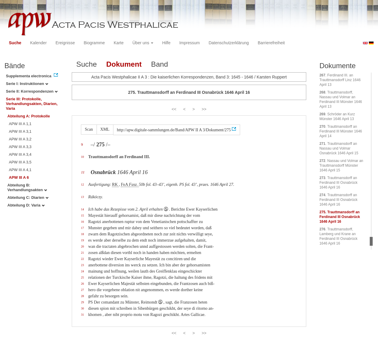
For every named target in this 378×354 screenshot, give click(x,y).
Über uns (143, 42)
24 (82, 271)
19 (82, 240)
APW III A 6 (19, 177)
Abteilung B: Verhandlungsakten (27, 187)
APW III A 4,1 (20, 170)
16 (82, 221)
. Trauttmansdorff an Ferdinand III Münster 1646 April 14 (341, 131)
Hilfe (166, 42)
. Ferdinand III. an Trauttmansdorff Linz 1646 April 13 (340, 80)
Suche (15, 42)
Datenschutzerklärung (228, 42)
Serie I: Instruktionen (27, 83)
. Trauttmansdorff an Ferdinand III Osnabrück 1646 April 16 (339, 182)
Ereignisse (65, 42)
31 (82, 314)
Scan (89, 129)
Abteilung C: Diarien (27, 197)
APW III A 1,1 (20, 124)
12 (82, 184)
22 (82, 258)
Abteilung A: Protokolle (28, 116)
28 (82, 296)
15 (82, 215)
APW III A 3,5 (20, 162)
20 (82, 246)
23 (82, 265)
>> (204, 109)
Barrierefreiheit (271, 42)
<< (174, 109)
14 (82, 209)
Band (159, 64)
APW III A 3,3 (20, 147)
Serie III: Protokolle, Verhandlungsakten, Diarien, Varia (32, 104)
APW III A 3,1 (20, 131)
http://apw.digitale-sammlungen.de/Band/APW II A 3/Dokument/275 (174, 130)
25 (82, 277)
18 (82, 234)
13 (82, 197)
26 (82, 283)
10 (82, 156)
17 (82, 228)
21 (82, 252)
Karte (118, 42)
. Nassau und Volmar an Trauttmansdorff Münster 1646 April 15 (341, 165)
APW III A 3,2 (20, 139)
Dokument (124, 64)
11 (82, 172)
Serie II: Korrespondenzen (32, 91)
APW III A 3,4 (20, 154)
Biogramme (94, 42)
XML (105, 129)
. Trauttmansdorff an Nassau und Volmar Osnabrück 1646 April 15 (339, 148)
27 (82, 289)
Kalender (38, 42)
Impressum (189, 42)
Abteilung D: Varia (26, 205)
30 (82, 308)
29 (82, 302)
